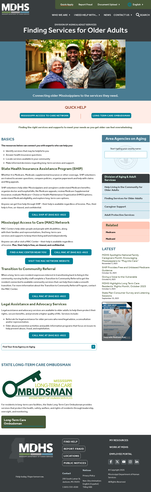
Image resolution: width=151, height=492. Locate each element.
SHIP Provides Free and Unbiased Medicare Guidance (126, 269)
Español (94, 484)
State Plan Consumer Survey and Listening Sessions (125, 294)
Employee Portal (120, 453)
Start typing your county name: (125, 148)
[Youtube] (123, 462)
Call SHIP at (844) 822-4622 (49, 214)
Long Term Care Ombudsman (111, 115)
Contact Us (123, 15)
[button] (143, 15)
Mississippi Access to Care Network (45, 115)
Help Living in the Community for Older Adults (123, 188)
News (107, 14)
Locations (71, 455)
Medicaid (110, 238)
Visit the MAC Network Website (49, 261)
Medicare (110, 232)
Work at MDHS (118, 447)
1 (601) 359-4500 (70, 487)
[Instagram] (130, 462)
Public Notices (75, 463)
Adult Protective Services (119, 214)
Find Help (71, 441)
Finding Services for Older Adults (124, 198)
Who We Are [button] (62, 15)
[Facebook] (110, 462)
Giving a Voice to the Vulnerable (119, 276)
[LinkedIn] (136, 462)
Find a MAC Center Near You (28, 252)
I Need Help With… (87, 15)
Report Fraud (74, 448)
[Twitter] (117, 462)
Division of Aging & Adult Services (75, 24)
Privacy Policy (89, 475)
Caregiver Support (115, 206)
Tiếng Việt (87, 487)
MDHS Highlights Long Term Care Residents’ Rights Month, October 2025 (124, 285)
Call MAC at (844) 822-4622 (71, 252)
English (136, 4)
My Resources (118, 440)
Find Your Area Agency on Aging (49, 347)
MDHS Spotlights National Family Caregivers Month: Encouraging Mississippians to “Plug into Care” (120, 257)
